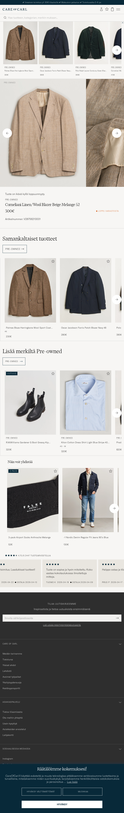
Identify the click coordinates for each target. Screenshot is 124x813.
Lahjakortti (8, 735)
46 (6, 331)
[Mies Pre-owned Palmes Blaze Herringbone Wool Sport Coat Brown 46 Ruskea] (20, 43)
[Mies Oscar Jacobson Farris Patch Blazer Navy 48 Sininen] (85, 290)
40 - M (63, 446)
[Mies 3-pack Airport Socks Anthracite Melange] (32, 500)
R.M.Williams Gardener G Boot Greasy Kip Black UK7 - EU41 (27, 442)
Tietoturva (8, 659)
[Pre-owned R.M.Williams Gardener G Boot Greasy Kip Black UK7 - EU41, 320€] (30, 411)
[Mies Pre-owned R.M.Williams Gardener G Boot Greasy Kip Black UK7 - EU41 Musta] (30, 402)
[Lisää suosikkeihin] (52, 262)
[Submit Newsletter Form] (117, 618)
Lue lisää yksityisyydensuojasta (62, 625)
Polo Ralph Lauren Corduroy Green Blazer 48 (91, 71)
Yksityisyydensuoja (12, 682)
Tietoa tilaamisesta (12, 711)
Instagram (8, 758)
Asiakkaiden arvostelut (14, 729)
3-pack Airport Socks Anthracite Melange (29, 537)
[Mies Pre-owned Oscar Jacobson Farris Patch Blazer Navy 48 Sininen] (56, 43)
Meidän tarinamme (12, 653)
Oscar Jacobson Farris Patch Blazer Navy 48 (55, 71)
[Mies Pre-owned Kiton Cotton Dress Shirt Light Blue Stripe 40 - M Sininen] (85, 402)
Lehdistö (7, 671)
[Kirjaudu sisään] (101, 9)
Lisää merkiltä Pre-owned (32, 351)
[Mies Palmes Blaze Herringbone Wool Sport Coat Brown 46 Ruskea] (30, 290)
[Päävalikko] (118, 9)
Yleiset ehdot (9, 665)
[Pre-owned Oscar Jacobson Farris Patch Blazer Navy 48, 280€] (56, 49)
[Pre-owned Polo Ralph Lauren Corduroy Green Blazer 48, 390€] (91, 49)
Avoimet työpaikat (12, 676)
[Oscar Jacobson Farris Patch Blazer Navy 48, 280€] (85, 298)
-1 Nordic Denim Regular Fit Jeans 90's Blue (86, 537)
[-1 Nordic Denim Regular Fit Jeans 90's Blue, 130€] (88, 507)
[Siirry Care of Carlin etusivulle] (15, 9)
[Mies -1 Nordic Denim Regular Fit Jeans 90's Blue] (88, 500)
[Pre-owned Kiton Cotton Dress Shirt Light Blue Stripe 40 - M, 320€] (85, 411)
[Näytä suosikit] (106, 9)
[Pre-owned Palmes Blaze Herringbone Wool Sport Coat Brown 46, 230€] (20, 49)
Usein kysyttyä (10, 723)
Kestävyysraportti (11, 688)
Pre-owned (10, 67)
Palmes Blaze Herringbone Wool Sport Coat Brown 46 (19, 71)
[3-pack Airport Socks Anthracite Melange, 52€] (32, 507)
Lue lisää (72, 781)
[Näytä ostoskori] (112, 9)
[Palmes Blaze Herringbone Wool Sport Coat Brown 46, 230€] (30, 298)
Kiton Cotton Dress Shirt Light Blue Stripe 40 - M (85, 442)
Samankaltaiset (30, 238)
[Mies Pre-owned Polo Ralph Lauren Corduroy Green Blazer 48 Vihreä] (91, 43)
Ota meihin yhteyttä (13, 717)
